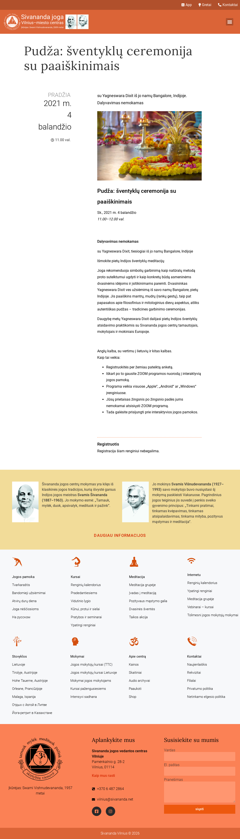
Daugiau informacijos (120, 535)
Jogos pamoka (23, 577)
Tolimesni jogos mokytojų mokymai (212, 615)
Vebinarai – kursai (200, 607)
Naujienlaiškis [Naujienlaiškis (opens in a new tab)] (197, 665)
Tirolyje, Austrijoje (24, 673)
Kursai (75, 577)
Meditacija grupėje (142, 585)
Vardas (169, 750)
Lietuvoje (18, 665)
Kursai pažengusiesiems (88, 689)
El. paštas (171, 765)
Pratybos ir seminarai (86, 617)
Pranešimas (173, 780)
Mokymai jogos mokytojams (90, 681)
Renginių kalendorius (86, 585)
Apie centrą (137, 656)
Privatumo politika (200, 689)
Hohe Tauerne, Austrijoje (30, 681)
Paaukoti (135, 689)
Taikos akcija (138, 617)
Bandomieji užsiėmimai (28, 593)
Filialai (191, 681)
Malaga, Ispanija (24, 697)
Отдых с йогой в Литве (29, 705)
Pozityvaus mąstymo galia (148, 601)
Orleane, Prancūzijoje (27, 689)
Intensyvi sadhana (83, 697)
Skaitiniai (135, 673)
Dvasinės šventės (142, 609)
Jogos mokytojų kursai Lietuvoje (93, 673)
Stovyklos (19, 656)
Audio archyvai (139, 681)
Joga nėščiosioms (25, 609)
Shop (132, 697)
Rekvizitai (194, 673)
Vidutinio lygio (81, 601)
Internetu (194, 575)
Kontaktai (194, 656)
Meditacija (137, 577)
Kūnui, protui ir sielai (85, 609)
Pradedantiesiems (84, 593)
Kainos (134, 665)
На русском (21, 617)
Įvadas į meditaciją (142, 593)
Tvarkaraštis (21, 585)
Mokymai (77, 656)
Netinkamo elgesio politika (206, 697)
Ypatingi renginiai (83, 625)
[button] (229, 21)
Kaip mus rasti (103, 775)
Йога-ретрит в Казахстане (32, 713)
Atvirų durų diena (24, 601)
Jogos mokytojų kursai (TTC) (91, 665)
